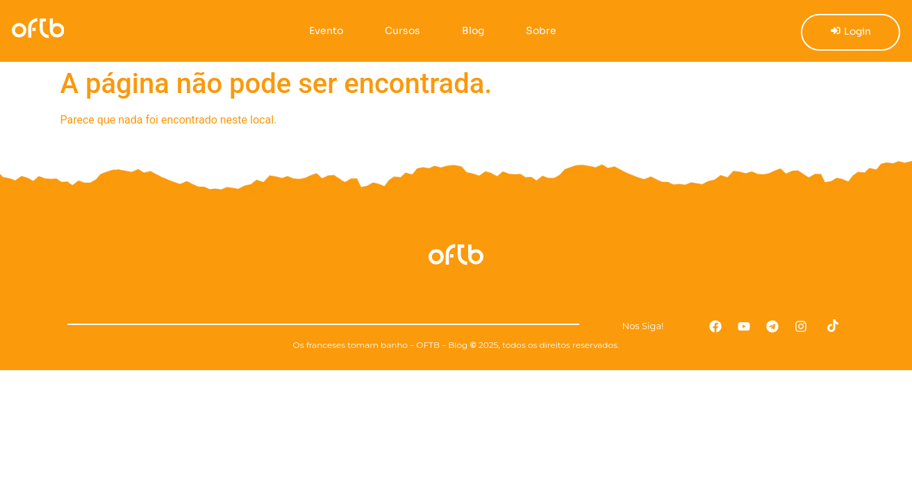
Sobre (535, 30)
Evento (321, 30)
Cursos (397, 30)
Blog (467, 30)
